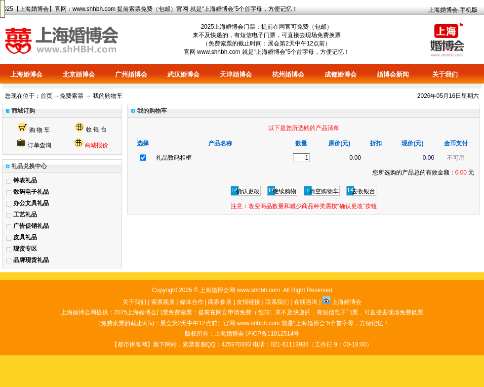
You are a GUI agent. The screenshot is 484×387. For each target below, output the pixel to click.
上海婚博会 (34, 8)
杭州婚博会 (288, 74)
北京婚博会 (79, 74)
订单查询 (39, 145)
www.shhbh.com (94, 8)
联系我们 (277, 302)
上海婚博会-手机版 (453, 9)
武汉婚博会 (183, 74)
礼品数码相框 (174, 157)
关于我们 (445, 74)
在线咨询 (306, 302)
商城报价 (96, 145)
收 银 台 (96, 129)
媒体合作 (191, 302)
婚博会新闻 (393, 74)
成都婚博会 (340, 74)
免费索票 (71, 95)
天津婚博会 (236, 74)
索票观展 (163, 302)
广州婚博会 (131, 74)
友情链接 (248, 302)
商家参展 (220, 302)
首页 (46, 95)
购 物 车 (39, 130)
